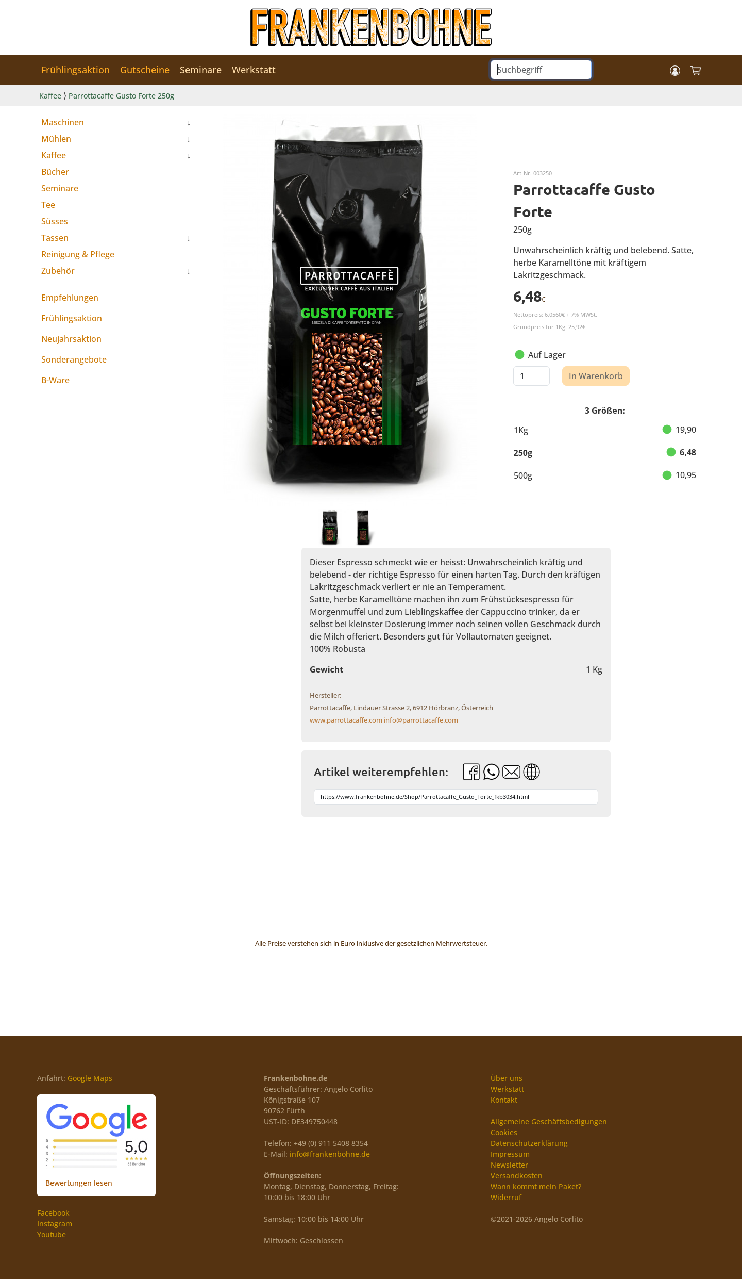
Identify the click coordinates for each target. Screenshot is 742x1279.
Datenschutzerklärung (529, 1143)
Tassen (55, 237)
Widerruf (506, 1197)
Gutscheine (145, 69)
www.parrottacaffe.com (346, 720)
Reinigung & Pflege (77, 254)
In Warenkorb (596, 376)
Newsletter (509, 1165)
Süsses (54, 221)
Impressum (510, 1154)
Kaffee (50, 96)
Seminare (201, 69)
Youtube (51, 1234)
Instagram (54, 1223)
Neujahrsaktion (71, 339)
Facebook (53, 1213)
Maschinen (62, 122)
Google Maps (90, 1078)
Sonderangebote (74, 359)
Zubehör (58, 270)
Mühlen (56, 138)
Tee (48, 204)
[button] (675, 70)
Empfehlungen (69, 297)
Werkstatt (254, 69)
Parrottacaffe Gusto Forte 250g (121, 96)
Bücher (55, 171)
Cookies (504, 1132)
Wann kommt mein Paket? (536, 1186)
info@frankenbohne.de (330, 1154)
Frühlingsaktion (75, 69)
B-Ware (55, 380)
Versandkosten (517, 1175)
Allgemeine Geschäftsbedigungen (549, 1121)
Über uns (506, 1078)
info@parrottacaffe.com (421, 720)
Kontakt (504, 1100)
